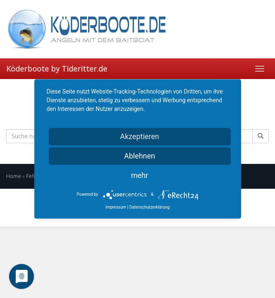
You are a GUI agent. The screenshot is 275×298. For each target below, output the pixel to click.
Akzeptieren (139, 136)
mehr (139, 175)
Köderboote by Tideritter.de (56, 69)
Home (13, 176)
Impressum (115, 207)
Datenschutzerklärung (149, 207)
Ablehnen (139, 155)
